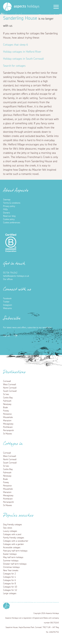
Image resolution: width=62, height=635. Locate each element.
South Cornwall (10, 391)
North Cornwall (9, 388)
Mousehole (8, 417)
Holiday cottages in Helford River (22, 51)
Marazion (7, 421)
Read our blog (9, 216)
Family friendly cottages (13, 538)
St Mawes (7, 434)
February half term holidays (15, 551)
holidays (26, 6)
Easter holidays (10, 554)
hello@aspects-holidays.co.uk (16, 276)
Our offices (8, 279)
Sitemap (6, 200)
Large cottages (9, 593)
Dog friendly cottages (12, 525)
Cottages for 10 (10, 587)
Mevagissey (8, 424)
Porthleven (8, 427)
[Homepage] (7, 6)
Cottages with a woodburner (15, 541)
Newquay (7, 404)
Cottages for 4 (9, 577)
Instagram (7, 305)
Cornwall (7, 381)
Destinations (14, 373)
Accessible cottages (11, 547)
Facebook (7, 298)
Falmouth (7, 401)
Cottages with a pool (12, 534)
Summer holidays (10, 561)
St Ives (6, 394)
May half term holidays (13, 557)
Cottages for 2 (9, 574)
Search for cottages (14, 65)
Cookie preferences (11, 223)
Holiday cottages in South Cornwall (23, 58)
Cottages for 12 (10, 590)
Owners (6, 213)
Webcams (7, 308)
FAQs (5, 209)
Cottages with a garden (13, 544)
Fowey (6, 411)
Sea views (7, 528)
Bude (5, 407)
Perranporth (8, 430)
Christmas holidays (11, 567)
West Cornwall (9, 384)
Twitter (6, 302)
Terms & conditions (11, 203)
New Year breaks (10, 570)
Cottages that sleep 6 (15, 44)
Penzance (7, 414)
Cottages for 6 (9, 580)
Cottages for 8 (9, 584)
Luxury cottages (10, 531)
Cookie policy (9, 219)
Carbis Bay (8, 398)
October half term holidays (15, 564)
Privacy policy (9, 206)
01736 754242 (10, 273)
